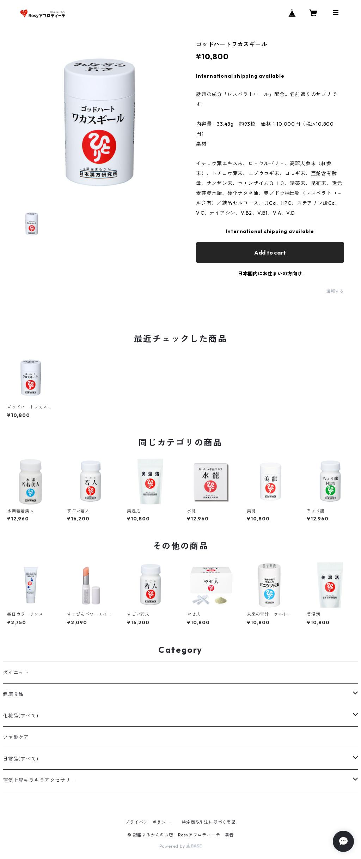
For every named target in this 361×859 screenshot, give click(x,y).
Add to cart (270, 252)
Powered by (180, 846)
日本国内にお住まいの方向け (270, 273)
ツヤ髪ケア (16, 737)
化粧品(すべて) (20, 715)
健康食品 (13, 694)
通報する (335, 291)
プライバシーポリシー (147, 822)
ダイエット (16, 672)
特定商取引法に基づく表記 (209, 822)
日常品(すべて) (20, 759)
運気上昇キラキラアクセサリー (39, 780)
